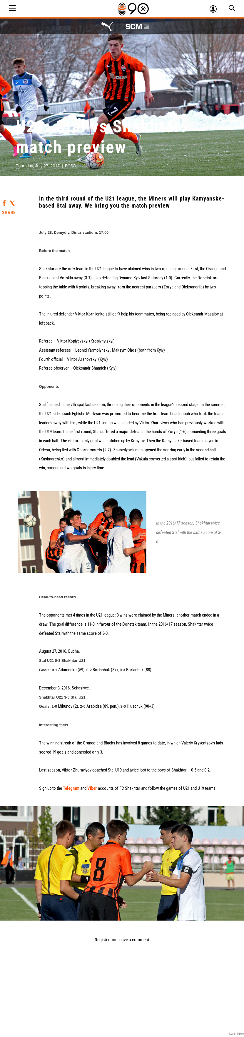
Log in (215, 9)
